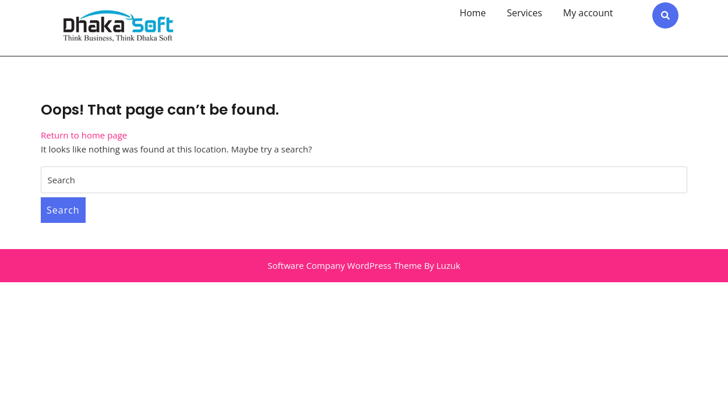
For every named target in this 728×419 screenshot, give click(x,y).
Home (473, 12)
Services (524, 12)
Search (63, 210)
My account (588, 12)
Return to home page (84, 135)
